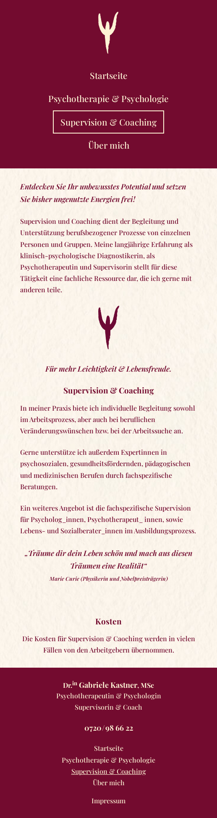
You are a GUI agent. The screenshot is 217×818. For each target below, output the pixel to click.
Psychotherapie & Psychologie (108, 98)
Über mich (108, 145)
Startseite (109, 75)
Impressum (108, 800)
